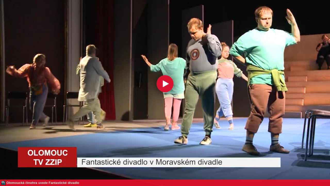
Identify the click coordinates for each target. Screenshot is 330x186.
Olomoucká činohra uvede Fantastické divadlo (42, 183)
